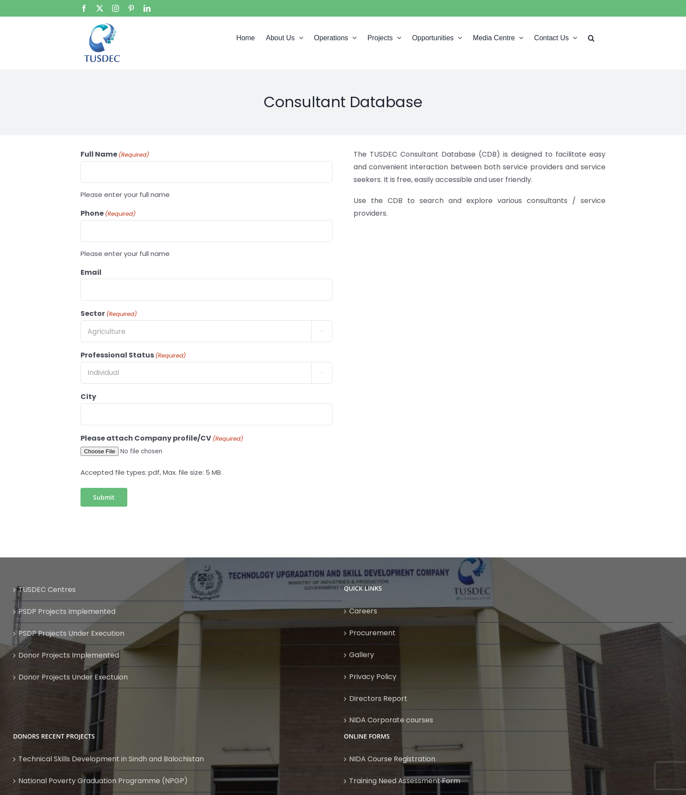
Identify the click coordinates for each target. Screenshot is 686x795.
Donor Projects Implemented (68, 655)
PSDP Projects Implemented (67, 611)
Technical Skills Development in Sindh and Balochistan (111, 759)
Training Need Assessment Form (404, 781)
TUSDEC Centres (47, 590)
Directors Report (378, 698)
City (88, 397)
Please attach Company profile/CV (161, 438)
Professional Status (133, 355)
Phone (108, 213)
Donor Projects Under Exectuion (73, 677)
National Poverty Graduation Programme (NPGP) (103, 781)
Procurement (372, 633)
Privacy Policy (372, 677)
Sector (108, 313)
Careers (363, 611)
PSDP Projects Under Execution (71, 633)
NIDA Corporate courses (391, 720)
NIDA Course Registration (392, 759)
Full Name (114, 154)
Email (91, 272)
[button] (591, 37)
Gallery (361, 655)
